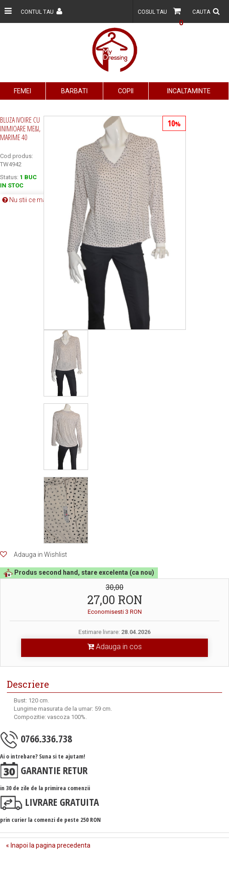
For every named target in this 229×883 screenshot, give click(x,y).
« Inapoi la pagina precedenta (48, 845)
